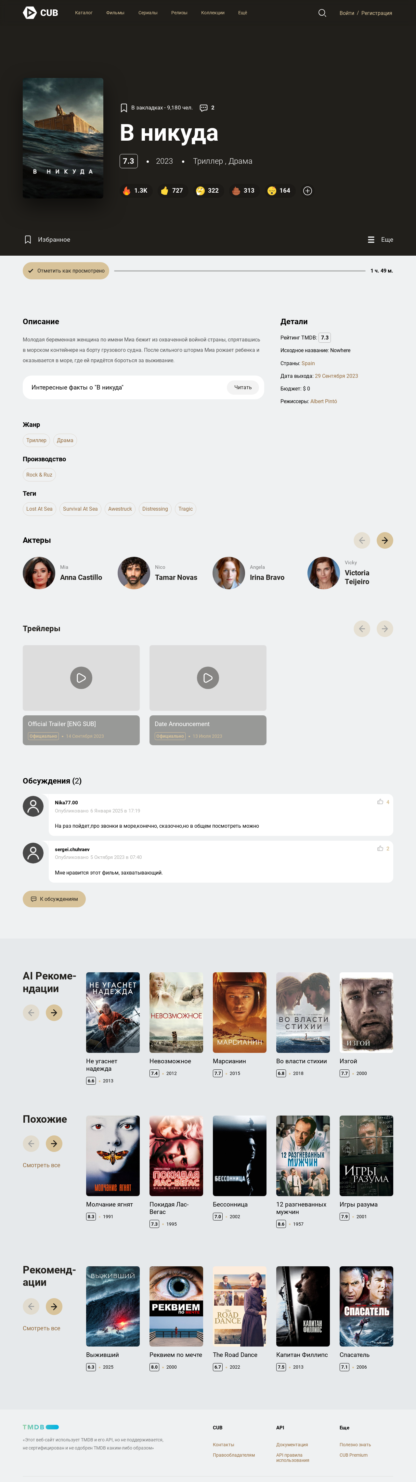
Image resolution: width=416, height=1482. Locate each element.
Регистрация (376, 13)
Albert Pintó (323, 401)
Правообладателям (234, 1455)
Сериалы (148, 12)
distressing (155, 509)
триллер (208, 161)
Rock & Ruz (39, 475)
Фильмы (115, 12)
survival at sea (80, 509)
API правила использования (292, 1457)
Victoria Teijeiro (357, 577)
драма (240, 161)
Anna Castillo (81, 577)
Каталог (84, 12)
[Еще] (379, 240)
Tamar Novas (176, 577)
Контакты (223, 1444)
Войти (347, 13)
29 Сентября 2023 (336, 376)
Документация (292, 1444)
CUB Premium (354, 1455)
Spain (308, 363)
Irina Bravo (267, 577)
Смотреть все (41, 1165)
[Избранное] (46, 240)
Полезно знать (355, 1444)
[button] (385, 540)
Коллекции (213, 12)
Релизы (179, 12)
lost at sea (39, 509)
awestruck (120, 509)
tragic (185, 509)
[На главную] (40, 12)
